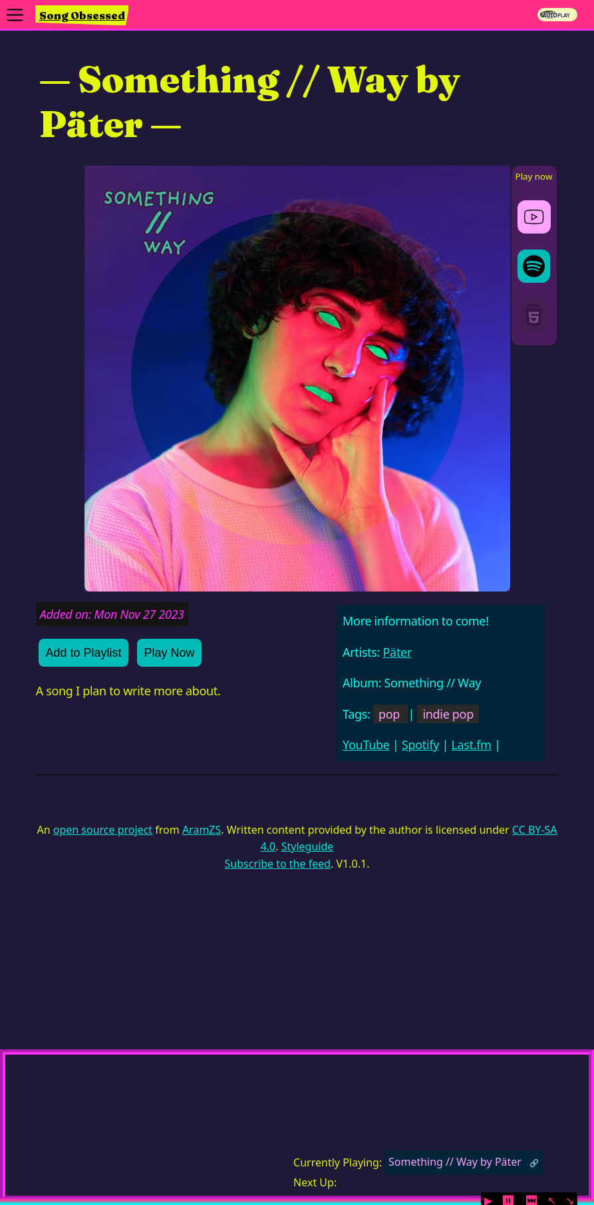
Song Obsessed (82, 15)
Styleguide (307, 846)
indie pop (447, 714)
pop (389, 714)
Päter (397, 652)
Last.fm (471, 745)
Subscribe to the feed (278, 863)
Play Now (169, 652)
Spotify (420, 745)
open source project (102, 829)
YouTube (366, 745)
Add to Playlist (83, 652)
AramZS (201, 829)
